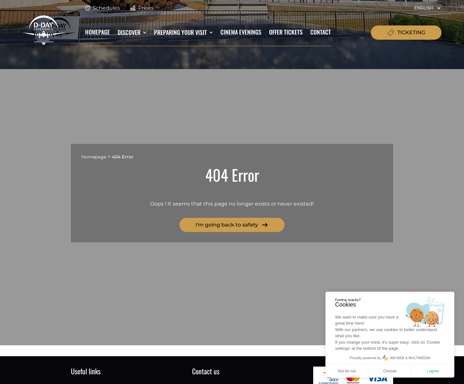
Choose (389, 371)
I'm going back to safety (232, 225)
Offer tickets (286, 31)
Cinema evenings (240, 31)
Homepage (97, 31)
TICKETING (406, 32)
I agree (433, 371)
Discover (129, 32)
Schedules (102, 8)
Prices (142, 8)
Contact (320, 31)
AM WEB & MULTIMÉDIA (410, 358)
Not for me (347, 371)
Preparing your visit (180, 32)
